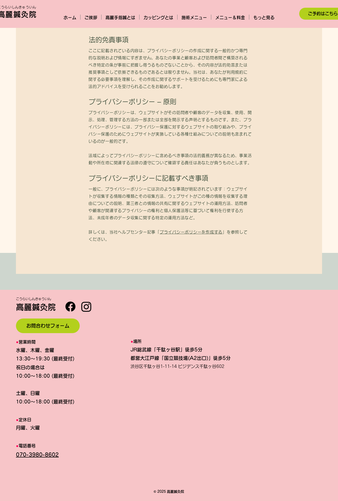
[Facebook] (70, 306)
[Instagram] (86, 306)
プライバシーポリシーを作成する (191, 232)
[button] (194, 17)
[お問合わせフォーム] (48, 326)
